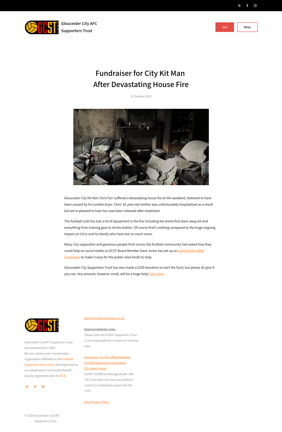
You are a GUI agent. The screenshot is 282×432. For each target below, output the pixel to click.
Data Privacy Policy (97, 402)
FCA (62, 376)
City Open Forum (95, 368)
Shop (247, 27)
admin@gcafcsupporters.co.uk (104, 318)
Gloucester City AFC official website (107, 357)
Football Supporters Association (105, 363)
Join (225, 27)
